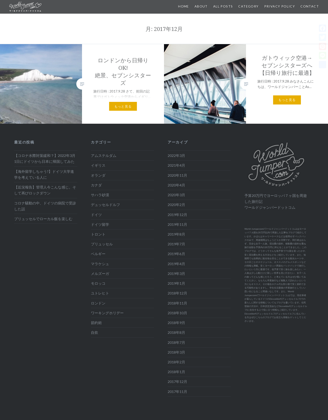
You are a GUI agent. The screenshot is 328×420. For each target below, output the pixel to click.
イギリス (98, 165)
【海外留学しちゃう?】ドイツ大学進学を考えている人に (44, 174)
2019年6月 (176, 253)
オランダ (98, 175)
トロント (98, 234)
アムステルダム (103, 155)
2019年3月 (176, 273)
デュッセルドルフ (105, 204)
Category (248, 6)
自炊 (94, 332)
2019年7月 (176, 244)
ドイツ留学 (100, 224)
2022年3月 (176, 155)
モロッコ (98, 283)
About (201, 6)
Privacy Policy (279, 6)
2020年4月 (176, 185)
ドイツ (96, 214)
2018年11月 (177, 303)
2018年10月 (177, 313)
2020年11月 (177, 175)
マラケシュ (100, 264)
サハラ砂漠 (100, 195)
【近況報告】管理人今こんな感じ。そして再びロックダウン (45, 190)
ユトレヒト (100, 293)
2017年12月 (177, 381)
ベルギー (98, 253)
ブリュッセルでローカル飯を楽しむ (43, 218)
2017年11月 (177, 391)
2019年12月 (177, 214)
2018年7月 (176, 342)
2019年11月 (177, 224)
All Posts (223, 6)
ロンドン (98, 303)
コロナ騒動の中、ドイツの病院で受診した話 (45, 206)
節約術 (96, 322)
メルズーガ (100, 273)
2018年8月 (176, 332)
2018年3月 (176, 352)
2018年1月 (176, 372)
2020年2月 (176, 204)
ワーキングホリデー (107, 313)
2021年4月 (176, 165)
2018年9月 (176, 322)
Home (183, 6)
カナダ (96, 185)
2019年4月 (176, 264)
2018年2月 (176, 362)
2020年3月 (176, 195)
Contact (309, 6)
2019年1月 (176, 283)
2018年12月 (177, 293)
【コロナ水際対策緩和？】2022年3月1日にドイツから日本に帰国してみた (44, 158)
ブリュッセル (102, 244)
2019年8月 (176, 234)
